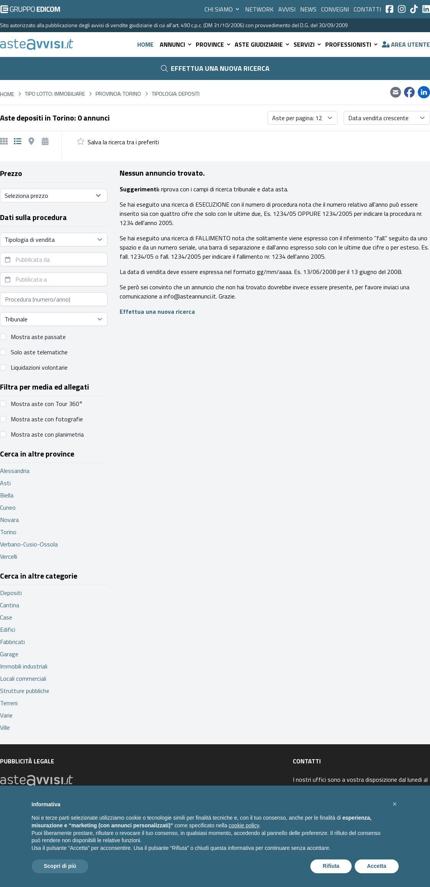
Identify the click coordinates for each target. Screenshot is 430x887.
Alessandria (14, 470)
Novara (9, 519)
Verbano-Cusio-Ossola (29, 544)
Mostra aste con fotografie (47, 419)
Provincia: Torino (118, 94)
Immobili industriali (23, 666)
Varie (6, 715)
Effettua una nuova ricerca (215, 68)
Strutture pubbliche (24, 690)
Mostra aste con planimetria (47, 434)
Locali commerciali (23, 678)
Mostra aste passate (38, 336)
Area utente (406, 44)
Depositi (11, 592)
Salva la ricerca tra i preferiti (123, 142)
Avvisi (286, 9)
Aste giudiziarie (262, 44)
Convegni (335, 9)
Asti (5, 483)
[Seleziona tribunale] (53, 319)
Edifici (7, 629)
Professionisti (352, 44)
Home (145, 44)
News (308, 9)
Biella (6, 495)
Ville (5, 727)
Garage (9, 654)
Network (259, 9)
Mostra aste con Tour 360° (47, 403)
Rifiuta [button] (331, 866)
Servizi (308, 44)
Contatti (367, 9)
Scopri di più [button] (60, 866)
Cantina (9, 605)
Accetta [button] (376, 866)
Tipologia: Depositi (176, 94)
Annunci (176, 44)
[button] (395, 804)
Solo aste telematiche (39, 352)
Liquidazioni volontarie (39, 367)
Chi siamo (222, 9)
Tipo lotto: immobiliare (55, 94)
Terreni (9, 703)
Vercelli (8, 556)
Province (214, 44)
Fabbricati (12, 641)
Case (6, 617)
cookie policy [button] (244, 825)
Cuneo (8, 507)
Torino (8, 531)
